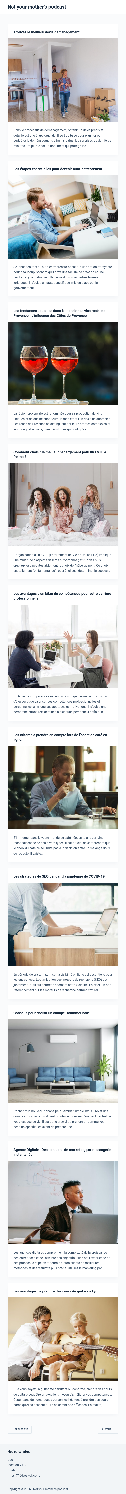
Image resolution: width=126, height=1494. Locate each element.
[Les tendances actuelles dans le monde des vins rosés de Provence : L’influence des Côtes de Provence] (63, 363)
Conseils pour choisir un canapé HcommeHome (51, 1013)
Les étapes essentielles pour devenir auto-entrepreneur (57, 169)
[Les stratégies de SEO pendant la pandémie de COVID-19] (63, 924)
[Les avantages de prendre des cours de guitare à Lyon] (63, 1339)
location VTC (17, 1465)
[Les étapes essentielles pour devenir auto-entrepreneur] (63, 216)
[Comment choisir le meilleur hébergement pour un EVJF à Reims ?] (63, 504)
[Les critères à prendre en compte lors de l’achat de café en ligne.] (63, 787)
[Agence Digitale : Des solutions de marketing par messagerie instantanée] (63, 1202)
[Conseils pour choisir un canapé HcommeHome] (63, 1061)
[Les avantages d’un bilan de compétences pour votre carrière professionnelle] (63, 646)
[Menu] (116, 7)
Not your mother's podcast (37, 7)
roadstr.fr (14, 1470)
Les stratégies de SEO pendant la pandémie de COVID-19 (59, 876)
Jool (11, 1460)
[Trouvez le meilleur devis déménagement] (63, 80)
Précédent (19, 1429)
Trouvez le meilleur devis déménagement (46, 32)
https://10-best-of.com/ (24, 1475)
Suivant (108, 1429)
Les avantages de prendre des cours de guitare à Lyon (56, 1291)
